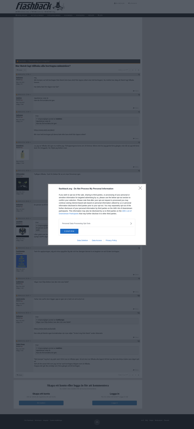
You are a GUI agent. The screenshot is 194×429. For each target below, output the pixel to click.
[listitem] (97, 223)
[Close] (141, 188)
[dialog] (97, 214)
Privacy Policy (111, 241)
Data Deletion (82, 241)
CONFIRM (72, 231)
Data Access (97, 241)
